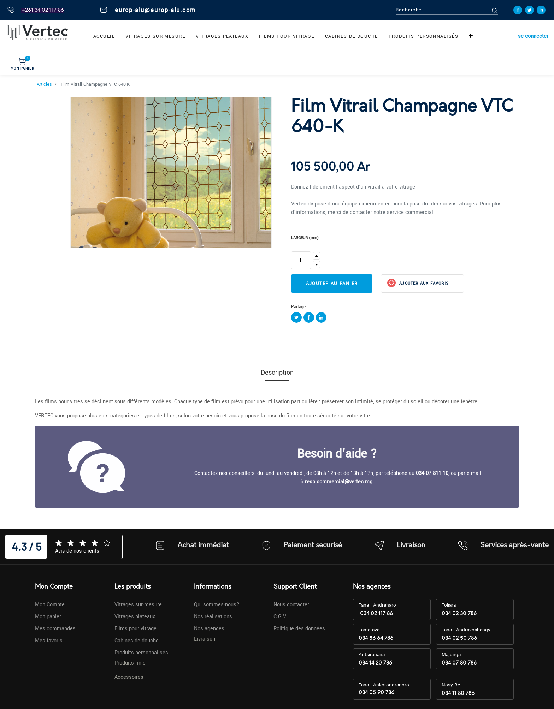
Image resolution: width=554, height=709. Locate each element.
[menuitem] (104, 36)
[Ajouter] (316, 255)
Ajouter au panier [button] (332, 283)
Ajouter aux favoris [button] (423, 283)
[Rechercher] (502, 10)
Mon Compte (50, 604)
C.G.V (279, 616)
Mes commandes (55, 628)
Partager (299, 307)
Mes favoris (49, 640)
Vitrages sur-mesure (138, 604)
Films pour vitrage (135, 628)
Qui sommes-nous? (217, 604)
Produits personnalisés (141, 652)
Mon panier (48, 616)
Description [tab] (277, 372)
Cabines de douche (136, 640)
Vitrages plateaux (134, 616)
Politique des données (299, 628)
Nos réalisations (213, 616)
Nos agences (209, 628)
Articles (44, 84)
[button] (471, 36)
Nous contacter (291, 604)
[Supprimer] (316, 264)
